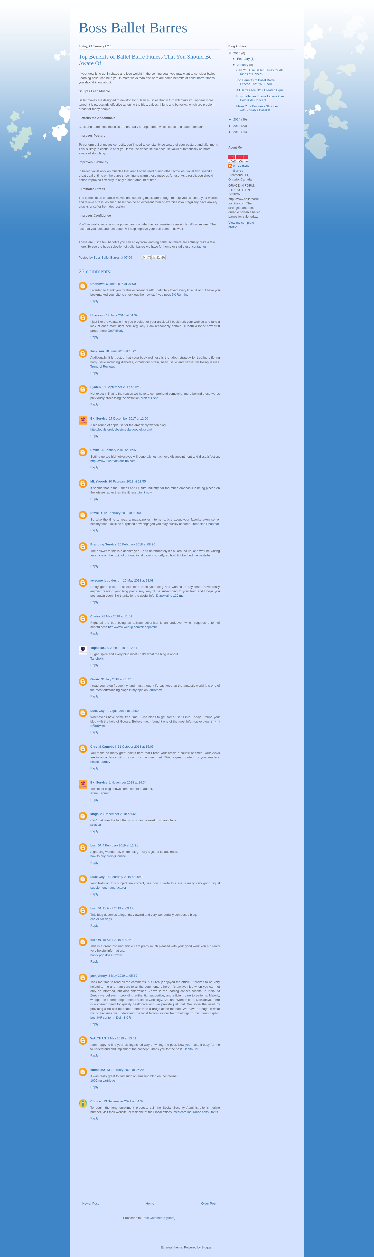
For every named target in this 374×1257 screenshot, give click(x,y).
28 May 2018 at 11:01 (117, 616)
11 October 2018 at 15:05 (135, 746)
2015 (237, 53)
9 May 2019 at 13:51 (121, 1038)
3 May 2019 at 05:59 (122, 975)
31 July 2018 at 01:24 (116, 679)
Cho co (96, 1101)
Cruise (95, 616)
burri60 (95, 845)
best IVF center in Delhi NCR (110, 1017)
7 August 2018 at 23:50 (122, 711)
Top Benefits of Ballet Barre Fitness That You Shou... (255, 82)
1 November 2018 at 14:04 (127, 782)
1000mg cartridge (102, 1080)
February (244, 58)
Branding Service (103, 544)
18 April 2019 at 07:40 (118, 940)
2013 (237, 126)
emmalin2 (97, 1070)
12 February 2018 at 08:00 (122, 513)
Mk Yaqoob (98, 481)
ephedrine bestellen (197, 555)
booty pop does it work (106, 955)
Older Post (208, 1203)
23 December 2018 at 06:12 (119, 814)
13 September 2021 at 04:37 (123, 1101)
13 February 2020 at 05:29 (125, 1070)
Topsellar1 (98, 648)
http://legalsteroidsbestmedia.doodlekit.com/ (121, 429)
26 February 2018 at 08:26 (136, 544)
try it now (145, 492)
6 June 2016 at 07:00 (121, 284)
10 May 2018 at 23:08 (138, 580)
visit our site (149, 398)
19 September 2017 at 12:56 (122, 387)
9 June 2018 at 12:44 (122, 648)
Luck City (97, 711)
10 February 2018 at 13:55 (127, 481)
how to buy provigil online (108, 856)
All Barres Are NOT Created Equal (260, 90)
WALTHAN (98, 1038)
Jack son (97, 351)
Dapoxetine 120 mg (170, 595)
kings (94, 814)
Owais (95, 679)
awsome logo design (106, 580)
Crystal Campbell (103, 746)
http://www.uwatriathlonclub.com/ (113, 461)
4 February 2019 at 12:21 (120, 845)
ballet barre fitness (202, 78)
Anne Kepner (99, 793)
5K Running (180, 294)
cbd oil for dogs (101, 919)
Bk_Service (98, 418)
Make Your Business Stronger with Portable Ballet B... (257, 108)
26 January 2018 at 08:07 (118, 450)
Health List (191, 1049)
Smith (94, 450)
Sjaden (95, 387)
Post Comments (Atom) (158, 1218)
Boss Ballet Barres (133, 28)
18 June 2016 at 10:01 (121, 351)
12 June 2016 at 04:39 (122, 315)
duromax (156, 690)
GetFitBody (115, 330)
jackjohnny (98, 975)
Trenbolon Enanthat (205, 524)
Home (150, 1203)
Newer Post (90, 1203)
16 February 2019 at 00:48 (124, 877)
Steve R (96, 513)
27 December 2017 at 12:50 (128, 418)
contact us (199, 246)
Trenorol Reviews (102, 366)
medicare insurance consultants (196, 1112)
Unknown (97, 284)
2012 (237, 132)
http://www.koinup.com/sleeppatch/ (132, 627)
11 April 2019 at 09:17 (118, 908)
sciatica (95, 824)
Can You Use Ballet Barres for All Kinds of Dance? (259, 72)
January (243, 65)
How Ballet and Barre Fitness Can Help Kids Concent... (260, 98)
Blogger (207, 1247)
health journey (100, 762)
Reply (94, 301)
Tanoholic (97, 658)
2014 (237, 119)
